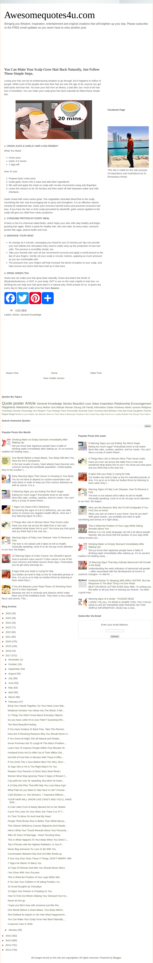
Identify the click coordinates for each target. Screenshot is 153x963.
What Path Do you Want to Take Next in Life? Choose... (37, 790)
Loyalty (118, 414)
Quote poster (13, 403)
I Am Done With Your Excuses (24, 872)
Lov (112, 414)
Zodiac (110, 407)
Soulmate (82, 411)
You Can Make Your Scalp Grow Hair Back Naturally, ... (37, 919)
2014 (8, 945)
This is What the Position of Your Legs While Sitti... (34, 877)
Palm (57, 414)
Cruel (86, 414)
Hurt (35, 411)
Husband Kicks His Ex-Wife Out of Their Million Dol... (36, 752)
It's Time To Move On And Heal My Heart (29, 816)
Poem (63, 411)
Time (142, 414)
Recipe (136, 414)
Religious (146, 407)
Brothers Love (21, 414)
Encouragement (141, 403)
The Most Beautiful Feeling (22, 724)
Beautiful (78, 403)
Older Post (96, 373)
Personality (72, 411)
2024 (8, 622)
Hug (97, 414)
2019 (8, 646)
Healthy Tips (33, 414)
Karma (108, 414)
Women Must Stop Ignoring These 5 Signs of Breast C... (37, 776)
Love (88, 403)
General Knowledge (30, 314)
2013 (8, 949)
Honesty (16, 411)
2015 (8, 940)
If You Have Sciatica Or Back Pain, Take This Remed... (37, 729)
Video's (147, 414)
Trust (48, 411)
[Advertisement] (35, 48)
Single (12, 414)
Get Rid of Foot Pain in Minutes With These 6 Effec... (36, 757)
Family (89, 407)
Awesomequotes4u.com (49, 15)
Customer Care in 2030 (20, 924)
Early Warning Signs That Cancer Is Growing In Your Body (43, 476)
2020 (8, 641)
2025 (8, 618)
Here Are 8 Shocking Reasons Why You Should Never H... (38, 734)
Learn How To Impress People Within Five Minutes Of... (37, 748)
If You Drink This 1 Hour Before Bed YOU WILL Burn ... (37, 762)
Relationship (122, 403)
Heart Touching (95, 411)
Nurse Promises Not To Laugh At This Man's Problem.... (37, 743)
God (53, 407)
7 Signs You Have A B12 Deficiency (30, 507)
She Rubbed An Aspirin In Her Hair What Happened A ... (37, 914)
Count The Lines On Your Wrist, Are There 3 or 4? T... (36, 811)
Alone (128, 407)
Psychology (26, 411)
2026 (8, 613)
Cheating (79, 414)
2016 (8, 935)
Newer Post (12, 373)
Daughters (138, 411)
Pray (131, 414)
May (11, 687)
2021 (8, 636)
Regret (5, 414)
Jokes (95, 403)
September (14, 669)
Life (83, 407)
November (14, 659)
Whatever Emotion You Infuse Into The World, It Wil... (36, 710)
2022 (8, 632)
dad (124, 411)
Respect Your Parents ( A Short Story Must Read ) (34, 771)
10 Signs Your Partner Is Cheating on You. (30, 891)
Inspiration (106, 403)
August (12, 673)
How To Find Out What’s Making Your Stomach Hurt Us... (38, 896)
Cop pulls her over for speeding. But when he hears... (36, 780)
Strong (77, 407)
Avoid (129, 411)
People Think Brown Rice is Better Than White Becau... (37, 821)
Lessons (136, 407)
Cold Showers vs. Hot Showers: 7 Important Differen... (36, 794)
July (10, 678)
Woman (69, 407)
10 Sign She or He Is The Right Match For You (32, 766)
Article (15, 314)
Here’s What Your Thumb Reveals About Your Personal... (38, 830)
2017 (8, 655)
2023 (8, 627)
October (13, 664)
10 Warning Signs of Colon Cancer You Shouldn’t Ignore (41, 555)
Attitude (60, 407)
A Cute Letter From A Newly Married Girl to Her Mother (37, 807)
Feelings (56, 411)
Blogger (117, 957)
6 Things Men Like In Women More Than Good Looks (40, 522)
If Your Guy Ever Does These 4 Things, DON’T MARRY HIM (39, 858)
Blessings (71, 414)
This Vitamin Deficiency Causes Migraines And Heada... (37, 825)
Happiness (8, 407)
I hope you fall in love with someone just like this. (33, 905)
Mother (46, 407)
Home (54, 373)
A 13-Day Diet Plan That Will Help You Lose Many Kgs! (37, 785)
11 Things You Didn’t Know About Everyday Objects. (35, 715)
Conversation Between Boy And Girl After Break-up (35, 853)
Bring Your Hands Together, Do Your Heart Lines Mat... (37, 705)
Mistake (125, 414)
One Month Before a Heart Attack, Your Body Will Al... (36, 910)
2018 (8, 651)
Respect (42, 411)
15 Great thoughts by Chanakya (24, 886)
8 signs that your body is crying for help (32, 571)
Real (105, 411)
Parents (147, 411)
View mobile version (53, 378)
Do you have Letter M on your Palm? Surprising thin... (36, 720)
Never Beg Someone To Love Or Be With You (32, 849)
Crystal (92, 414)
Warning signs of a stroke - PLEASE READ (111, 598)
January (13, 930)
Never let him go (16, 900)
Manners (42, 414)
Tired (119, 411)
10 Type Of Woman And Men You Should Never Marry (36, 868)
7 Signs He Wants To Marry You (24, 863)
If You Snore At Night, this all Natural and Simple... (34, 738)
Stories (67, 403)
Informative (100, 407)
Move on (50, 414)
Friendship (7, 411)
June (11, 683)
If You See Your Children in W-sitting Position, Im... (34, 882)
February (13, 701)
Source (55, 288)
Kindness (119, 407)
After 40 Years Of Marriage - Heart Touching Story (34, 835)
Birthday (113, 411)
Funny (39, 407)
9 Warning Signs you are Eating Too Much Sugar (37, 491)
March (12, 697)
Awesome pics (25, 407)
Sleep (62, 414)
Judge (102, 414)
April (11, 692)
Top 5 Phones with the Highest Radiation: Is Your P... (35, 844)
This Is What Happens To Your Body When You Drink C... (38, 839)
